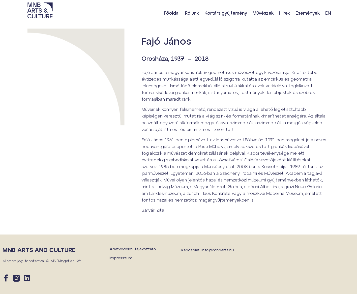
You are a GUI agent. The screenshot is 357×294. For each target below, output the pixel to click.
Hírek (284, 13)
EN (328, 13)
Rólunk (192, 13)
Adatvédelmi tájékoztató (133, 248)
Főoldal (171, 13)
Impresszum (121, 257)
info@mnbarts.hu (218, 249)
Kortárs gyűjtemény (226, 13)
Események (308, 13)
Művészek (263, 13)
